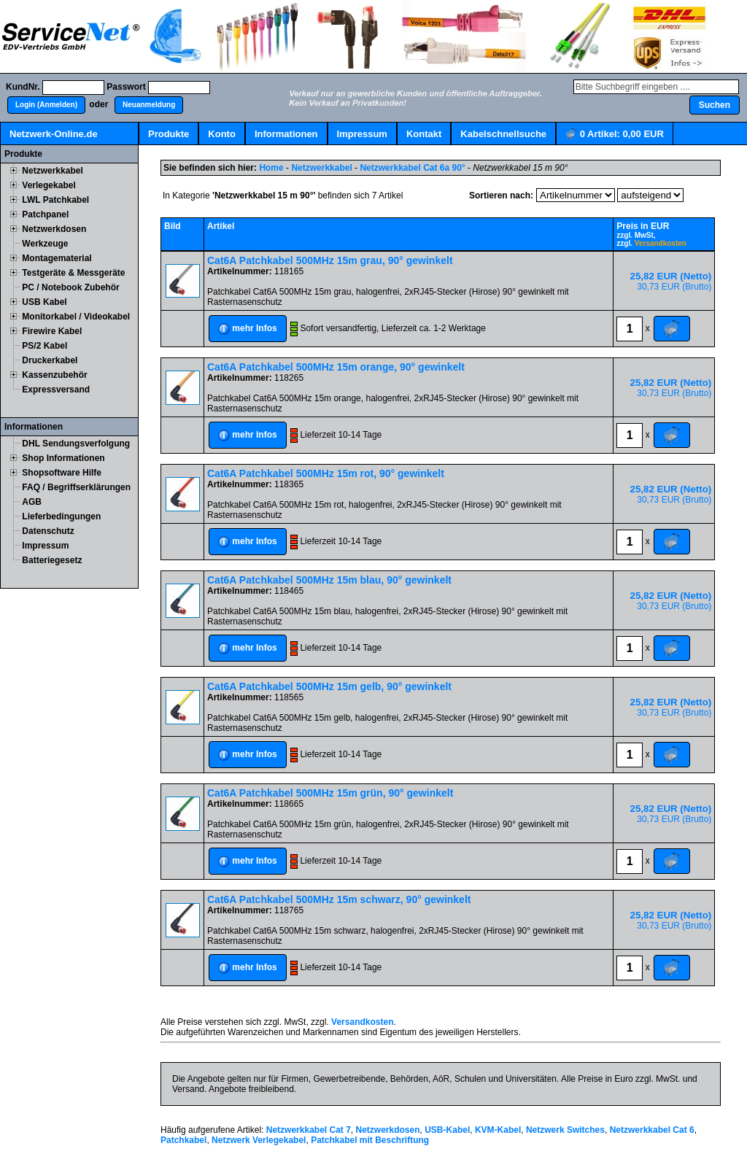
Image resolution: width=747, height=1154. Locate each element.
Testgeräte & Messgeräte (73, 273)
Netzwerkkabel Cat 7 (308, 1130)
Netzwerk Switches (565, 1130)
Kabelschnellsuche (503, 133)
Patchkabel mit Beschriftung (370, 1140)
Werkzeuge (45, 244)
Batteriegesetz (52, 560)
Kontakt (423, 133)
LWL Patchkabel (55, 200)
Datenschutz (48, 531)
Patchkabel (183, 1140)
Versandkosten (660, 243)
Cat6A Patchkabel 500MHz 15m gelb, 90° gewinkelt (329, 686)
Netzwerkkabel (52, 171)
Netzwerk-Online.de (53, 133)
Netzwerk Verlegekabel (259, 1140)
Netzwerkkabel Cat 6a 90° (412, 168)
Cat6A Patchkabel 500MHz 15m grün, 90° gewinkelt (330, 793)
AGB (32, 502)
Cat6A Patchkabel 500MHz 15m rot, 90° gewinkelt (325, 473)
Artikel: (614, 134)
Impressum (362, 133)
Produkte (168, 133)
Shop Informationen (63, 458)
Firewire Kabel (52, 331)
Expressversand (56, 389)
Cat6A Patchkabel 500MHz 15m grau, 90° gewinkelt (330, 260)
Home (271, 168)
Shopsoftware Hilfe (61, 473)
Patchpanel (45, 214)
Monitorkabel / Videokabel (76, 316)
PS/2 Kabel (44, 346)
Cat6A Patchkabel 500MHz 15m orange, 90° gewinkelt (336, 367)
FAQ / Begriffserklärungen (76, 487)
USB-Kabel (447, 1130)
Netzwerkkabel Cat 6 (652, 1130)
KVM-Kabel (498, 1130)
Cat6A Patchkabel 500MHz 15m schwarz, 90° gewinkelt (339, 899)
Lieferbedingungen (61, 516)
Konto (222, 133)
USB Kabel (44, 302)
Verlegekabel (48, 185)
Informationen (286, 133)
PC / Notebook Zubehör (70, 287)
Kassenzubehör (54, 375)
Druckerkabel (49, 360)
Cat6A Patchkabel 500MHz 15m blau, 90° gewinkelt (329, 580)
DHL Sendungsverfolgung (76, 443)
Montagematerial (56, 258)
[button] (46, 105)
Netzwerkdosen (54, 229)
